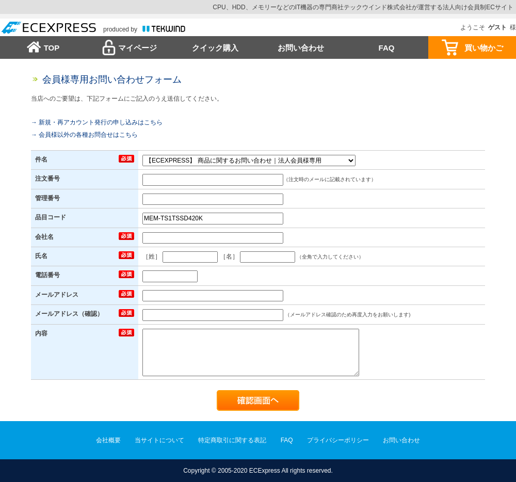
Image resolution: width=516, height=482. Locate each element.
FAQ (387, 47)
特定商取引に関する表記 (232, 440)
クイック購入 (215, 47)
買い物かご (483, 47)
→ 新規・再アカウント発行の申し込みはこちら (97, 122)
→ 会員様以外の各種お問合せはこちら (84, 134)
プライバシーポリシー (338, 440)
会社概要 (108, 440)
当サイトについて (159, 440)
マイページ (137, 47)
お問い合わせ (301, 47)
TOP (52, 47)
